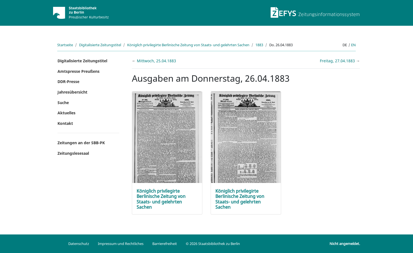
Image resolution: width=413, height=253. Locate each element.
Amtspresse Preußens (78, 71)
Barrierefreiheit (164, 243)
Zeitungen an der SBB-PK (81, 142)
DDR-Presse (68, 81)
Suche (63, 102)
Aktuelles (66, 112)
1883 (259, 44)
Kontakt (65, 123)
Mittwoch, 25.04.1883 (156, 60)
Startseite (65, 44)
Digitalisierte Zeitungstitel (100, 44)
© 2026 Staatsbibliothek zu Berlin (213, 243)
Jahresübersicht (72, 92)
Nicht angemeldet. (345, 243)
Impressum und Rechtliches (120, 243)
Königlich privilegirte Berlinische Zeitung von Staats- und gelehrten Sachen (188, 44)
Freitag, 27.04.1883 (338, 60)
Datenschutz (78, 243)
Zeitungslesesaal (73, 153)
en (353, 44)
